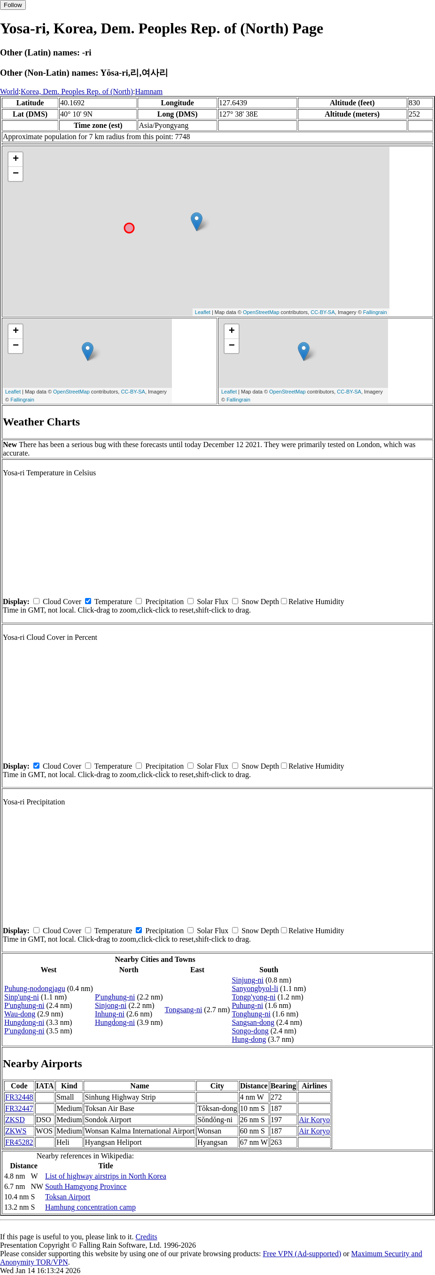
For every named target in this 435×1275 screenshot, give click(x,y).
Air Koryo (314, 1120)
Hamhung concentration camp (90, 1207)
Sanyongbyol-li (255, 988)
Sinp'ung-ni (21, 997)
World (9, 91)
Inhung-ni (109, 1014)
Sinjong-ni (111, 1005)
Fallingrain (375, 312)
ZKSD (15, 1120)
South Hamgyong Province (85, 1186)
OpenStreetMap (261, 312)
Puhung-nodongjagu (34, 988)
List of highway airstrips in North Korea (105, 1176)
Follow (13, 4)
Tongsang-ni (183, 1010)
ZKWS (15, 1131)
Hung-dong (249, 1039)
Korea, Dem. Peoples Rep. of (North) (77, 91)
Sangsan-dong (253, 1022)
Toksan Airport (67, 1197)
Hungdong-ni (24, 1022)
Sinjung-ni (248, 980)
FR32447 (19, 1108)
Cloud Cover (62, 602)
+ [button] (16, 159)
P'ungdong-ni (24, 1031)
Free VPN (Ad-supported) (302, 1254)
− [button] (16, 174)
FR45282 (19, 1142)
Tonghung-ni (251, 1014)
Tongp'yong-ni (253, 997)
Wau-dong (19, 1014)
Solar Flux (212, 602)
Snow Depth (260, 602)
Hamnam (149, 91)
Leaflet (202, 312)
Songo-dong (250, 1031)
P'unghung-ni (24, 1005)
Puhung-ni (247, 1005)
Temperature (113, 602)
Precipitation (164, 602)
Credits (146, 1237)
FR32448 (19, 1097)
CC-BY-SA (323, 312)
